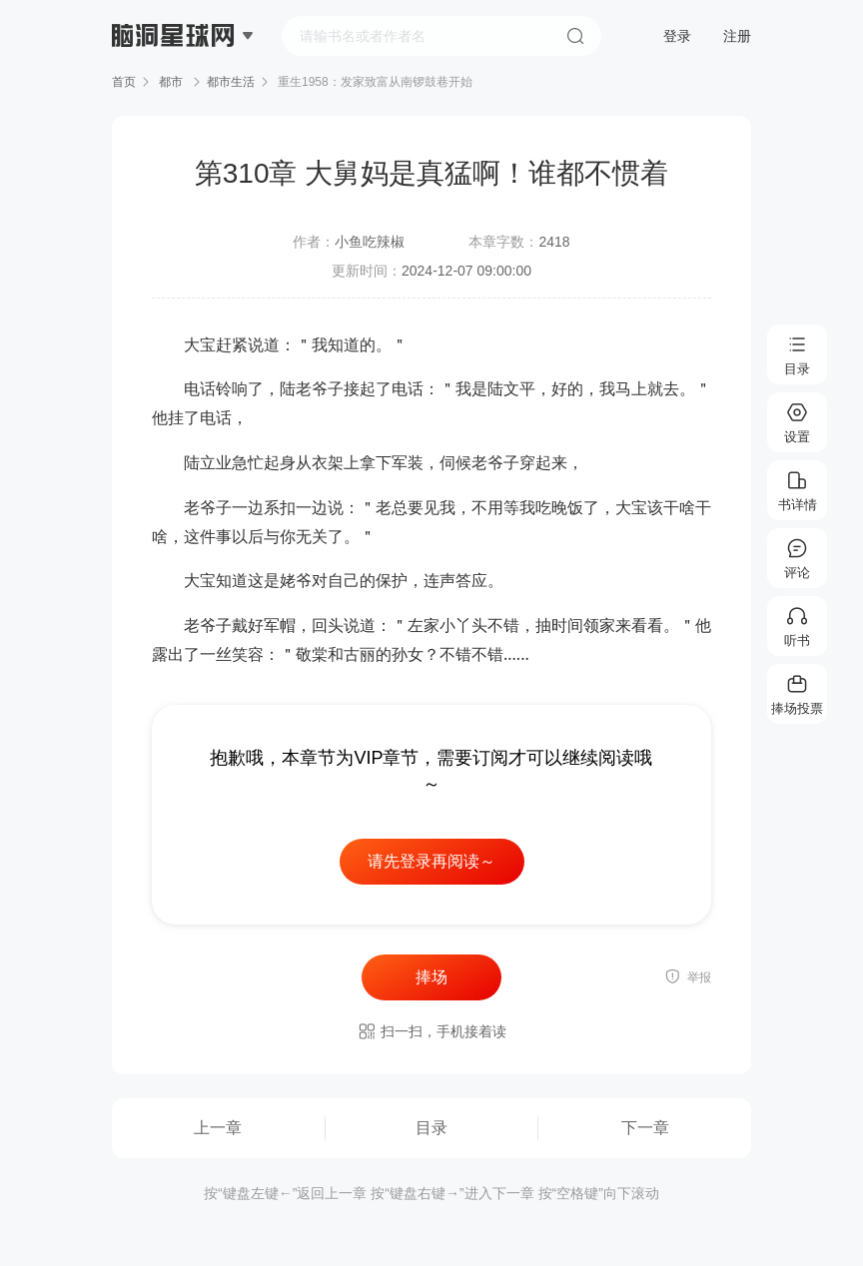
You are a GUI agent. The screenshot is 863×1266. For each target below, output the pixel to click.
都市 (171, 82)
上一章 (218, 1127)
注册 (737, 36)
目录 (431, 1127)
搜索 (575, 36)
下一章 (645, 1127)
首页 (124, 82)
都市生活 (231, 82)
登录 (677, 36)
